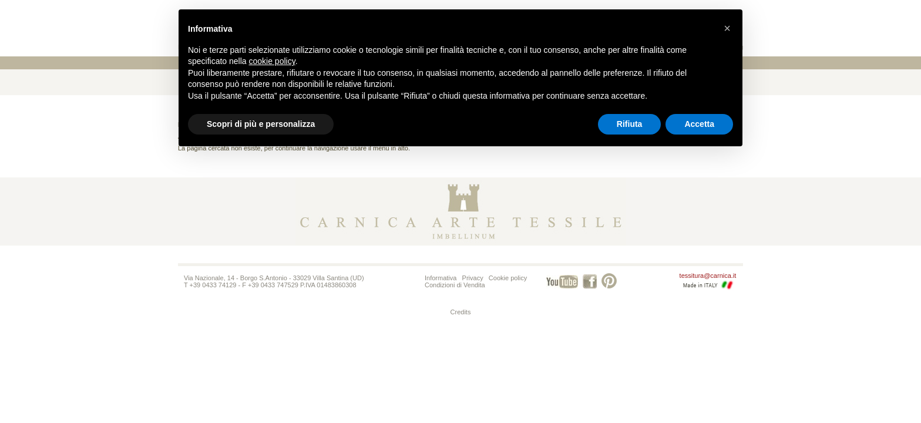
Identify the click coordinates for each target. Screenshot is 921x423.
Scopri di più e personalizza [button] (261, 124)
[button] (727, 28)
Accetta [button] (699, 124)
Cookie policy (508, 277)
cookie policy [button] (272, 61)
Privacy (472, 277)
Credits (461, 311)
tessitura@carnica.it (708, 275)
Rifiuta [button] (630, 124)
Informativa (440, 277)
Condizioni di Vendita (455, 284)
